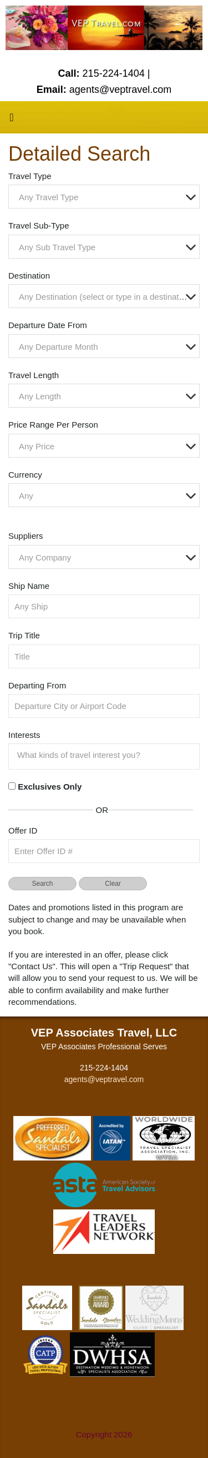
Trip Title (24, 635)
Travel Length (33, 375)
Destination (29, 275)
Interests (24, 735)
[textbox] (106, 197)
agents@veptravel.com (104, 1079)
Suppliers (25, 535)
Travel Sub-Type (38, 225)
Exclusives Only (50, 786)
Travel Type (30, 176)
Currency (25, 474)
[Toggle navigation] (12, 120)
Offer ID (22, 830)
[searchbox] (106, 755)
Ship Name (28, 586)
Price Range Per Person (53, 424)
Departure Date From (47, 325)
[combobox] (104, 197)
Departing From (37, 685)
